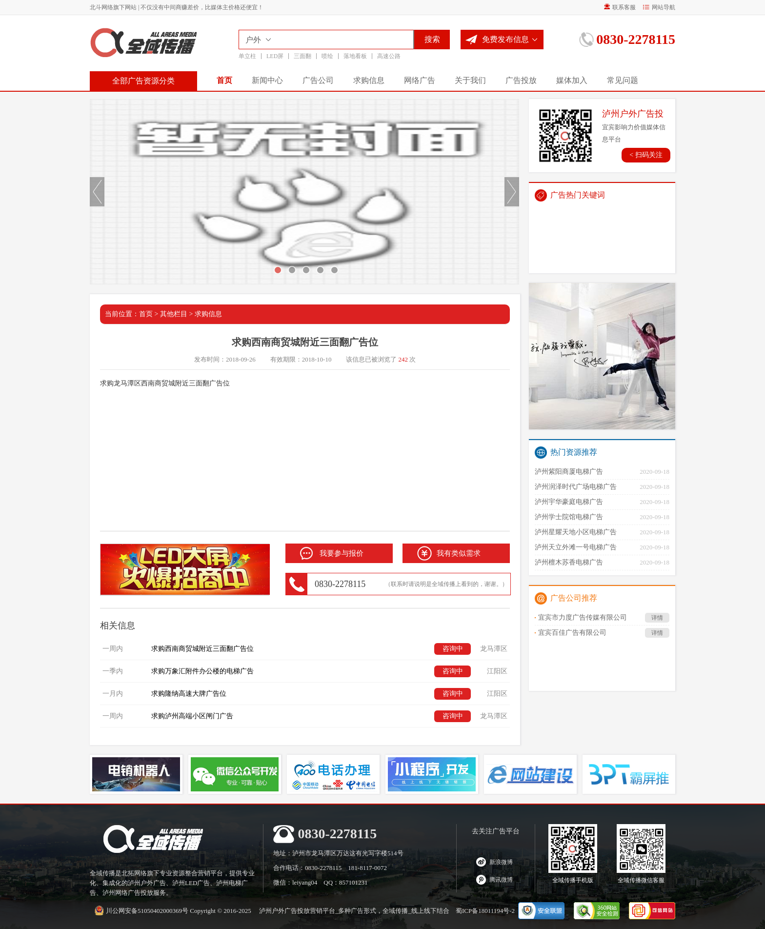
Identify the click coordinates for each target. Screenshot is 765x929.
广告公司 (318, 80)
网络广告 (419, 80)
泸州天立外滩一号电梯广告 (576, 547)
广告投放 (521, 80)
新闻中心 (267, 80)
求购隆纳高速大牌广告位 (188, 693)
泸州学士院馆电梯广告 (569, 517)
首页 (224, 80)
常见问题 (622, 80)
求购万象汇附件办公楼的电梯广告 (202, 671)
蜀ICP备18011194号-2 (485, 910)
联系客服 (620, 7)
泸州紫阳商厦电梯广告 (569, 471)
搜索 (432, 39)
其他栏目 (173, 314)
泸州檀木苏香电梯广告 (569, 562)
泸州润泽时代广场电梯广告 (576, 486)
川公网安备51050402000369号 (147, 910)
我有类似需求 (459, 553)
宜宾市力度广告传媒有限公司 (603, 618)
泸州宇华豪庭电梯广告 (569, 501)
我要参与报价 (341, 553)
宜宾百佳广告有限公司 (603, 633)
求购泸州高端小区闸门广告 (192, 716)
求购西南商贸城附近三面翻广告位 (202, 648)
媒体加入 (571, 80)
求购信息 (368, 80)
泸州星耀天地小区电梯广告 (576, 532)
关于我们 (470, 80)
